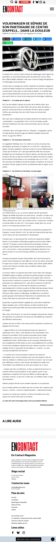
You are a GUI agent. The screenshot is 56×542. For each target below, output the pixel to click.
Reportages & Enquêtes (19, 502)
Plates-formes (16, 505)
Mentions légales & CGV (19, 523)
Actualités (14, 500)
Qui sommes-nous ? (17, 516)
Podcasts (14, 507)
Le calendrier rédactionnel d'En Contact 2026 (26, 518)
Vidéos (13, 510)
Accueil (13, 497)
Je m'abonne (25, 2)
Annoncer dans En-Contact (20, 521)
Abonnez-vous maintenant (28, 539)
